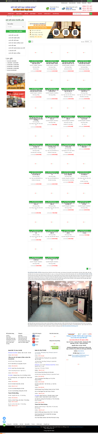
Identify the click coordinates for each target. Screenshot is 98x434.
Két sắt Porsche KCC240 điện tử (52, 232)
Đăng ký (89, 2)
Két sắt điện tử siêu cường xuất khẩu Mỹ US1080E (84, 63)
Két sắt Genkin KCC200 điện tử (52, 174)
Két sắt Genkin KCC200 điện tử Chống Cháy (52, 146)
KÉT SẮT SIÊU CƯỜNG (14, 53)
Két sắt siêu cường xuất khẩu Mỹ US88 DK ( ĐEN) (36, 91)
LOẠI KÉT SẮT (12, 50)
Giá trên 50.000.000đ (11, 70)
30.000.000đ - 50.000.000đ (12, 68)
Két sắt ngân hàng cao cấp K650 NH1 (84, 146)
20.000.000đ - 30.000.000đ (12, 66)
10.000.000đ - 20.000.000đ (12, 64)
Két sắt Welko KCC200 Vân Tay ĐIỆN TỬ (68, 203)
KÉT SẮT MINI (12, 45)
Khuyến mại (56, 13)
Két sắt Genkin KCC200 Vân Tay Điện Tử (36, 146)
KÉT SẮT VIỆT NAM (13, 40)
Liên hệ (26, 13)
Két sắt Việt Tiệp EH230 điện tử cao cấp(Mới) (68, 174)
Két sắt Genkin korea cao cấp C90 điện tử (68, 91)
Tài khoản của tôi (64, 2)
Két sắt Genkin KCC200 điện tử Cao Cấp (68, 146)
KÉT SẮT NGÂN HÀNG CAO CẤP (16, 48)
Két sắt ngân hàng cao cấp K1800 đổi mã (52, 91)
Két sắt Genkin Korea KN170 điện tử (52, 203)
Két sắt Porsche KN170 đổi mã (35, 232)
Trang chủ (11, 13)
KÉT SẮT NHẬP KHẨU (14, 37)
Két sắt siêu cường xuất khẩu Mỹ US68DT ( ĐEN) (52, 63)
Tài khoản (84, 0)
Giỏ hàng (89, 0)
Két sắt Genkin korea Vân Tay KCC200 (84, 118)
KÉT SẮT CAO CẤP (13, 35)
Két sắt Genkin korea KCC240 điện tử (36, 174)
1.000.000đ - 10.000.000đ (12, 62)
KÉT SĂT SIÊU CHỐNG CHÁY (15, 42)
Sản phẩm (33, 13)
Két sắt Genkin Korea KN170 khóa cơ (36, 203)
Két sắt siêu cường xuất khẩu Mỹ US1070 (36, 63)
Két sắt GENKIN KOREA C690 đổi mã (84, 91)
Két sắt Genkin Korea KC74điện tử (84, 174)
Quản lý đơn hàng (72, 2)
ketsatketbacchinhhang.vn (33, 427)
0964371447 (82, 353)
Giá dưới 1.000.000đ (11, 61)
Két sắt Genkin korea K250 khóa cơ (52, 118)
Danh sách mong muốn (77, 0)
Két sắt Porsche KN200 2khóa (68, 232)
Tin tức (40, 13)
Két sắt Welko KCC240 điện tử (52, 259)
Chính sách (47, 13)
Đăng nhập (84, 2)
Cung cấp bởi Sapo (49, 430)
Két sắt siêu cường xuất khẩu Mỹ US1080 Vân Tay (68, 63)
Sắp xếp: (82, 41)
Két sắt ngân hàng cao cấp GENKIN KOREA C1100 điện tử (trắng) (36, 119)
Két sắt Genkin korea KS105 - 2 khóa (84, 232)
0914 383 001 (81, 350)
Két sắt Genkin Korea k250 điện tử (68, 118)
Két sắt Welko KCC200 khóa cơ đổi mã (36, 259)
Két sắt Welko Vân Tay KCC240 (84, 203)
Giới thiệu (19, 13)
